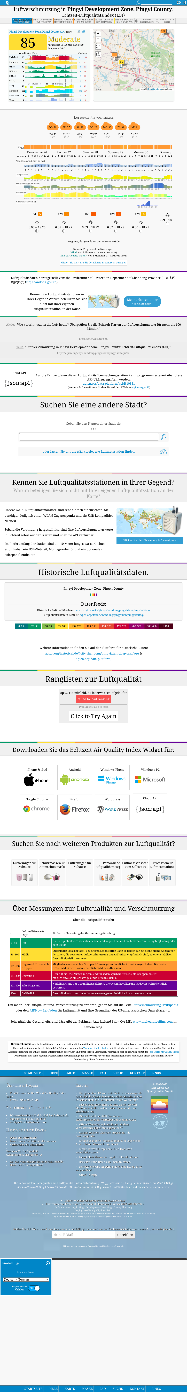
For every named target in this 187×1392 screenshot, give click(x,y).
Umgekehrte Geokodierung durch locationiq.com (109, 1300)
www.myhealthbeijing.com (153, 1164)
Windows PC (150, 824)
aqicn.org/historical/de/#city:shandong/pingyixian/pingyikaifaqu (92, 653)
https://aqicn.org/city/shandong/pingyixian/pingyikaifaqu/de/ (93, 353)
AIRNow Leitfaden (43, 1153)
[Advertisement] (93, 691)
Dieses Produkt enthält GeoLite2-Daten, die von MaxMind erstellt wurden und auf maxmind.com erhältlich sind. (106, 1251)
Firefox (74, 854)
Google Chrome (36, 854)
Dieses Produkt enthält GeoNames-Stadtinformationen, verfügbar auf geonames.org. (106, 1261)
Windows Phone (112, 824)
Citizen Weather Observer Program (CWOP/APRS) (95, 1343)
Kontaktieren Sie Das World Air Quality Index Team (36, 1237)
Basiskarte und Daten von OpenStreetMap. (105, 1305)
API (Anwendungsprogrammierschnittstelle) (37, 1304)
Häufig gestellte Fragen (26, 1273)
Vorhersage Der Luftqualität (27, 1287)
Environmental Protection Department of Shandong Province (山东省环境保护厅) (94, 1347)
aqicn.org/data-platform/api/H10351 (109, 383)
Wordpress (112, 854)
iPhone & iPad (36, 824)
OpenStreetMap (154, 89)
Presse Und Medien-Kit (24, 1243)
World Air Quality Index (96, 1191)
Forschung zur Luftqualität (29, 1250)
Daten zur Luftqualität (23, 1280)
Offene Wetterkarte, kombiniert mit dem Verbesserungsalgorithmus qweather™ (102, 1269)
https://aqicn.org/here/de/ (93, 338)
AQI (37, 31)
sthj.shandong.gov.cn (41, 282)
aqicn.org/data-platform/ (93, 659)
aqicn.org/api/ (140, 387)
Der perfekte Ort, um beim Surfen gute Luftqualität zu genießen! (109, 1311)
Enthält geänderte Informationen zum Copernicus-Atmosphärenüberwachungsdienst (108, 1285)
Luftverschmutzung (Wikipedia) (156, 1148)
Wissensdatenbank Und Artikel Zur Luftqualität (39, 1258)
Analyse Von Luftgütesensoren (28, 1265)
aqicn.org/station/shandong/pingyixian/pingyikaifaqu (112, 615)
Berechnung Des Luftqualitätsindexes (33, 1284)
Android (74, 824)
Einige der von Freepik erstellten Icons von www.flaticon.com (104, 1293)
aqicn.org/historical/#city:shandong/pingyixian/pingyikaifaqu (113, 610)
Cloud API (150, 854)
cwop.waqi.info (85, 1279)
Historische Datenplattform (26, 1308)
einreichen (125, 1378)
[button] (163, 33)
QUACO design (88, 1318)
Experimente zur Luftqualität (28, 1262)
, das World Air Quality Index (164, 1194)
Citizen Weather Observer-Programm (101, 1275)
